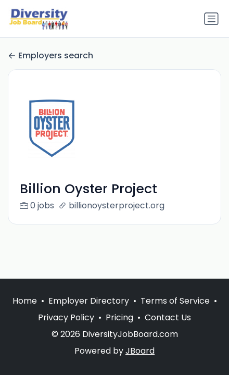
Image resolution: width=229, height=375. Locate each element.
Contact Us (168, 317)
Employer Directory (88, 301)
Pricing (119, 317)
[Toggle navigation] (211, 19)
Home (24, 301)
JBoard (140, 351)
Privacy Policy (66, 317)
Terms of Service (175, 301)
